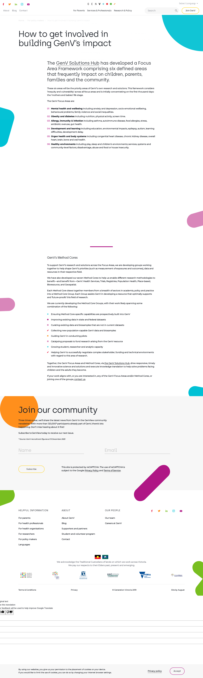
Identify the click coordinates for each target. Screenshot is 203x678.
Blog (14, 10)
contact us (79, 379)
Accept (177, 671)
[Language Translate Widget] (188, 3)
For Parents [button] (79, 10)
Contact (23, 10)
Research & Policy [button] (123, 10)
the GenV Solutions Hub (117, 363)
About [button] (6, 10)
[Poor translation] (9, 612)
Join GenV (190, 10)
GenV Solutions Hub (77, 63)
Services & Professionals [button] (99, 10)
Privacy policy (155, 671)
